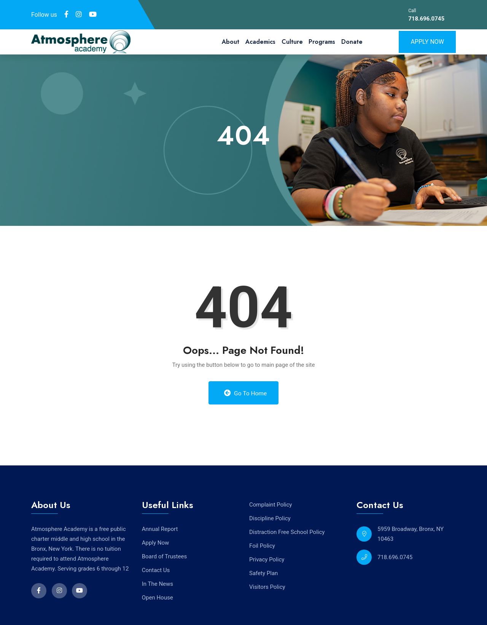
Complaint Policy (270, 504)
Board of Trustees (164, 556)
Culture (292, 41)
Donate (352, 41)
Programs (322, 41)
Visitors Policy (267, 586)
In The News (157, 583)
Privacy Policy (266, 559)
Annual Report (160, 528)
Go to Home (245, 393)
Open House (157, 597)
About (230, 41)
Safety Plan (263, 573)
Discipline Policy (270, 518)
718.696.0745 (426, 18)
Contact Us (156, 569)
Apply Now (427, 41)
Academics (260, 41)
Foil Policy (262, 545)
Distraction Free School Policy (287, 532)
